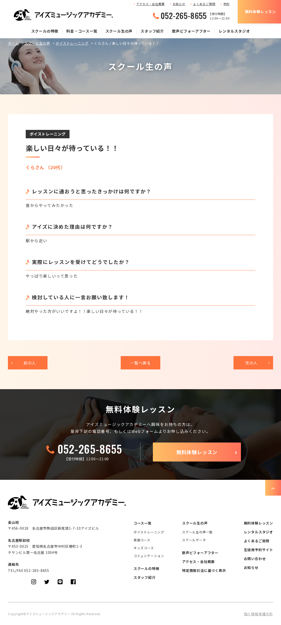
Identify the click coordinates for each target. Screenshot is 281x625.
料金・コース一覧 (81, 31)
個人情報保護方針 (258, 613)
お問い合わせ (255, 558)
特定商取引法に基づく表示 (204, 570)
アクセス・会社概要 (150, 4)
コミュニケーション (149, 555)
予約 (226, 4)
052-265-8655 (184, 15)
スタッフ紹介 (152, 31)
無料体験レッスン (260, 11)
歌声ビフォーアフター (191, 31)
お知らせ (179, 4)
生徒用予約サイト (258, 549)
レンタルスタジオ (234, 31)
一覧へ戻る (140, 363)
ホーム (13, 43)
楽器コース (142, 540)
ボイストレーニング (72, 43)
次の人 (251, 363)
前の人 (29, 363)
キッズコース (144, 547)
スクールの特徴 (45, 31)
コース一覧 (143, 523)
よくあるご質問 (204, 4)
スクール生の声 (119, 31)
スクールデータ (194, 540)
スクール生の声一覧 (197, 532)
